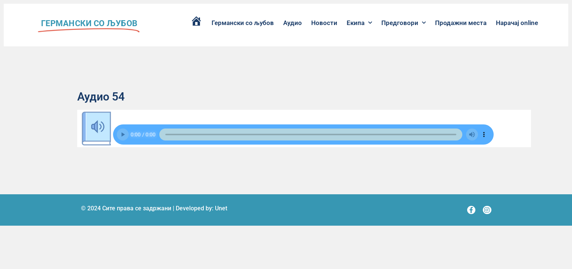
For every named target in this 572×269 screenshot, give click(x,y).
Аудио (292, 23)
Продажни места (461, 23)
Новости (324, 23)
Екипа (359, 23)
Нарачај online (517, 23)
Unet (221, 208)
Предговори (403, 23)
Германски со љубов (243, 23)
